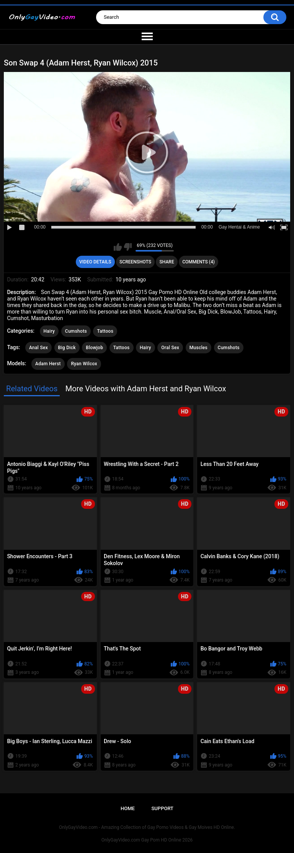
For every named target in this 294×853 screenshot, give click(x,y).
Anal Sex (38, 347)
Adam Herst (48, 363)
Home (128, 808)
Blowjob (94, 347)
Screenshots (135, 262)
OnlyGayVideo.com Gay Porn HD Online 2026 (147, 840)
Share (167, 262)
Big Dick (67, 347)
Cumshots (76, 331)
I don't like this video (128, 247)
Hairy (49, 331)
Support (162, 808)
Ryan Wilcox (84, 363)
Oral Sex (170, 347)
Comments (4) (198, 262)
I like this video (118, 247)
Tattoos (105, 331)
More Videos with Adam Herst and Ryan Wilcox (145, 388)
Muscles (198, 347)
